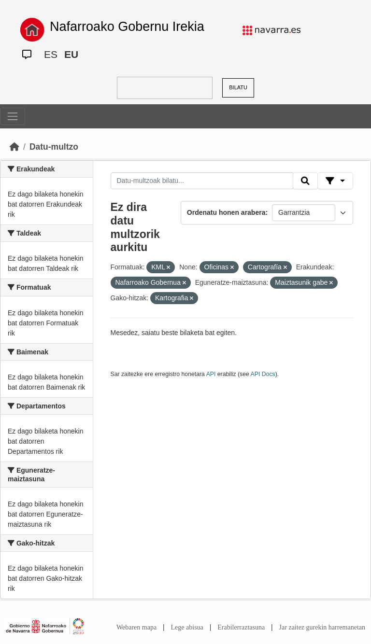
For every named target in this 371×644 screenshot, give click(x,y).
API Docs (263, 374)
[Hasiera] (14, 147)
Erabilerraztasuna (241, 627)
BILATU (238, 87)
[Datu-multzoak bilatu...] (202, 181)
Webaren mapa (136, 627)
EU (71, 54)
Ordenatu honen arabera (226, 212)
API (211, 374)
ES (50, 54)
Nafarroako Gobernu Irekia (127, 26)
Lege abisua (187, 627)
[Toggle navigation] (12, 116)
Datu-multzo (53, 147)
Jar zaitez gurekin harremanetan (322, 627)
